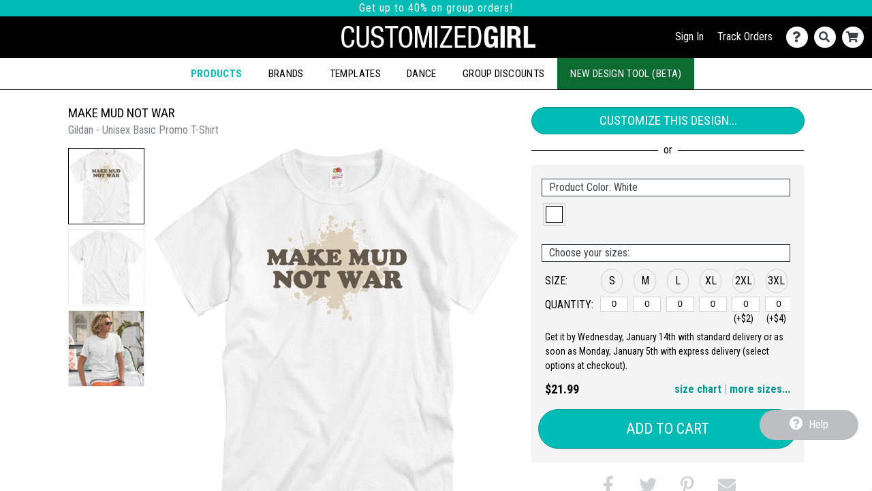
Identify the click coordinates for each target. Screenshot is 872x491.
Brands (286, 74)
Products (217, 74)
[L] (680, 304)
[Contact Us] (800, 37)
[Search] (828, 37)
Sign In (689, 36)
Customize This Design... (668, 120)
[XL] (713, 304)
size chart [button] (697, 389)
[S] (614, 304)
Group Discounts (503, 74)
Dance (422, 74)
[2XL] (746, 304)
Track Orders (745, 36)
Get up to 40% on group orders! (436, 7)
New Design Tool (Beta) (625, 74)
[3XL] (779, 304)
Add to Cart (667, 428)
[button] (106, 186)
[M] (647, 304)
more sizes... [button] (760, 389)
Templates (355, 74)
